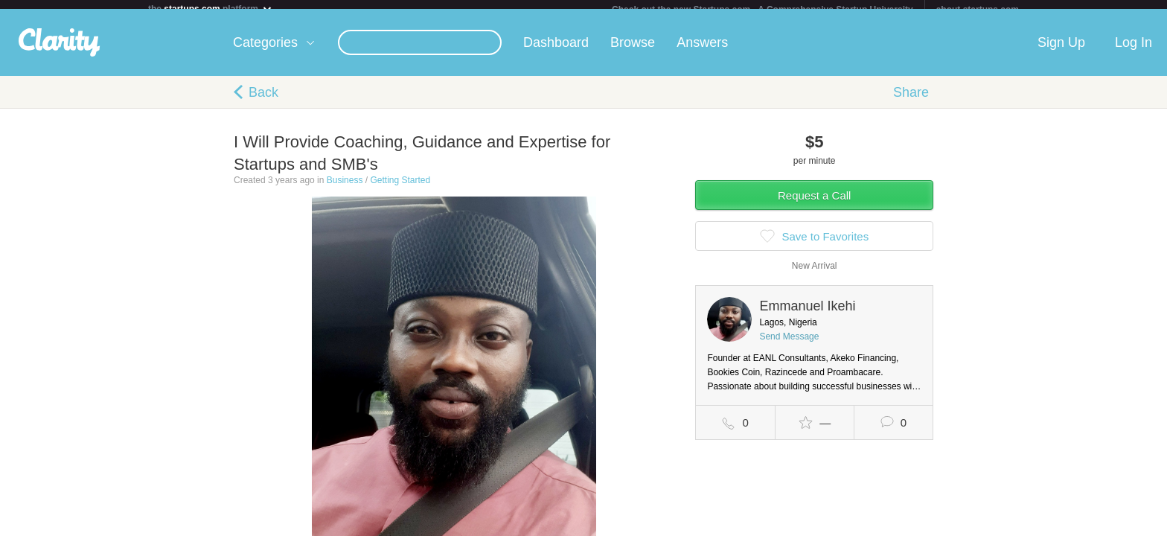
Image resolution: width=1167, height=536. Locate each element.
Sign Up (1061, 51)
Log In (1133, 51)
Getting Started (400, 189)
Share (911, 101)
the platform (210, 8)
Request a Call (814, 204)
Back (263, 101)
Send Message (789, 345)
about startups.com (977, 9)
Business (345, 189)
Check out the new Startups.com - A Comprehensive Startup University (762, 9)
